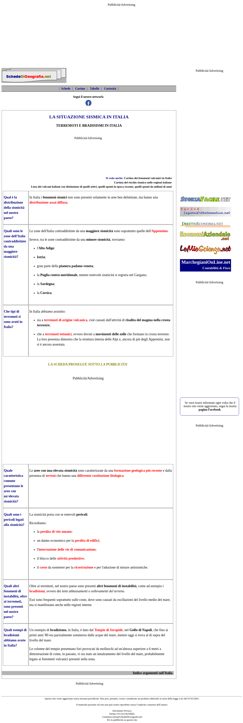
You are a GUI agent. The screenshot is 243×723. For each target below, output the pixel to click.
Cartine (80, 88)
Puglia (45, 275)
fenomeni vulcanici (55, 659)
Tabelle (94, 88)
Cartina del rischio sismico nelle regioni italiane (143, 182)
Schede (65, 88)
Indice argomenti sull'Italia (152, 673)
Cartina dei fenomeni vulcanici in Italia (148, 178)
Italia (36, 197)
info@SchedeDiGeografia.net (127, 716)
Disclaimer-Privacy (122, 710)
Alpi (115, 339)
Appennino (159, 231)
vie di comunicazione (80, 549)
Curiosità (110, 88)
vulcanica (80, 320)
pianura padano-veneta (76, 266)
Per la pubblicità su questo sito (122, 719)
